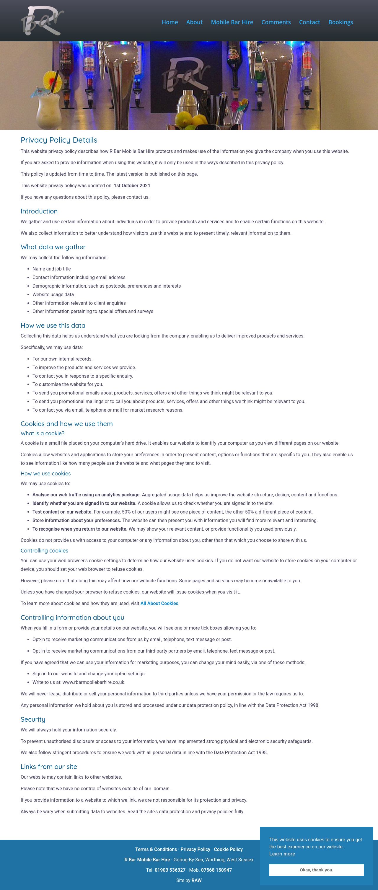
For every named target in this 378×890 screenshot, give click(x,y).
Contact (309, 22)
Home (170, 22)
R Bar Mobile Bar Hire (147, 860)
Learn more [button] (282, 853)
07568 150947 (216, 870)
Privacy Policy (195, 849)
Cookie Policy (228, 849)
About (194, 22)
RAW (197, 880)
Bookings (340, 22)
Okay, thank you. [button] (316, 870)
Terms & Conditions (156, 849)
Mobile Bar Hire (232, 22)
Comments (276, 22)
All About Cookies (159, 603)
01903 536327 (170, 870)
